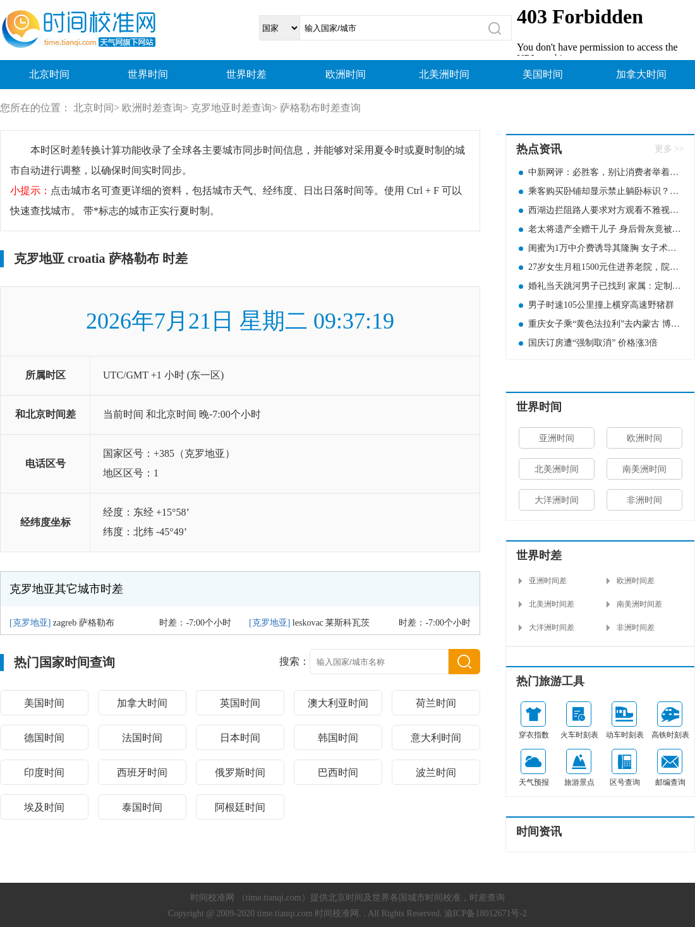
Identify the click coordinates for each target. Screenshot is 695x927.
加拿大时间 (641, 74)
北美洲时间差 (551, 604)
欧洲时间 (345, 74)
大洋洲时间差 (551, 627)
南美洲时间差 (639, 604)
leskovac (308, 622)
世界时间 (148, 74)
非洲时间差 (636, 627)
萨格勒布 (96, 622)
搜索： (294, 661)
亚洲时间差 (548, 580)
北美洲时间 (444, 74)
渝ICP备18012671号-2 (485, 913)
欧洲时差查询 (152, 107)
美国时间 (543, 74)
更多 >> (669, 149)
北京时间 (49, 74)
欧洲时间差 (636, 580)
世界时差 (246, 74)
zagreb (64, 622)
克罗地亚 (30, 622)
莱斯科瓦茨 (347, 622)
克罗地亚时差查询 (231, 107)
